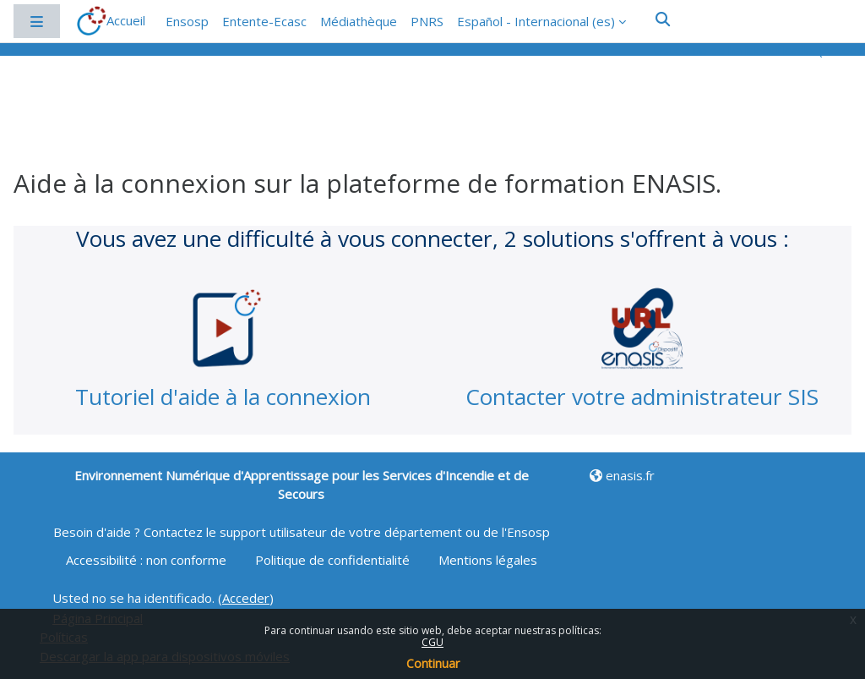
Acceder (245, 597)
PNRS (427, 21)
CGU (432, 642)
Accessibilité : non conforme (148, 559)
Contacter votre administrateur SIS (642, 396)
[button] (662, 19)
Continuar (433, 663)
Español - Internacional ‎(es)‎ (536, 21)
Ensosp (187, 21)
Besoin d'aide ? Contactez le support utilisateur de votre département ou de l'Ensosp (301, 531)
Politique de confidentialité (334, 559)
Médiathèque (358, 21)
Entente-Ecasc (264, 21)
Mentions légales (487, 559)
